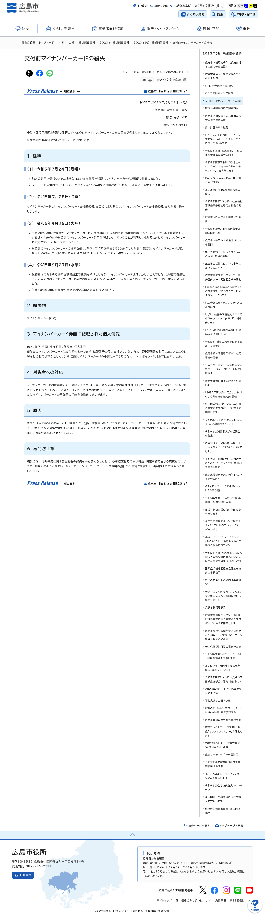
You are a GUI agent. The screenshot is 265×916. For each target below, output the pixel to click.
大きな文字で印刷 (169, 79)
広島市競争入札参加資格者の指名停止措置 (223, 76)
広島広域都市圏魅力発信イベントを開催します (224, 476)
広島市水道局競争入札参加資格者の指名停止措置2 (223, 117)
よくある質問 (195, 14)
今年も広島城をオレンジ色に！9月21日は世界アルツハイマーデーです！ (223, 525)
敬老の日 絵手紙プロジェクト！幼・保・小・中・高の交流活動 (223, 710)
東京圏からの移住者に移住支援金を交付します (223, 799)
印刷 (144, 80)
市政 (61, 42)
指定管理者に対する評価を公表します (223, 382)
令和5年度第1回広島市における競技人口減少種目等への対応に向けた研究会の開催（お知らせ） (223, 556)
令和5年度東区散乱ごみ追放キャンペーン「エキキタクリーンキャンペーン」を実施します (223, 166)
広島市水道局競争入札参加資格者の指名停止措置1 (223, 64)
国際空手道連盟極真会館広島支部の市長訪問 (223, 570)
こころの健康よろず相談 (219, 93)
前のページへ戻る (199, 825)
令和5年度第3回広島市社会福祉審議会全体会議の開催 (224, 500)
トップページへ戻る (231, 825)
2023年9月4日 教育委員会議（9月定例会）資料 (222, 745)
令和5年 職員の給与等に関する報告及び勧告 (223, 343)
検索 (220, 14)
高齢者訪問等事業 (215, 607)
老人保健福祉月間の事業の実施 (223, 646)
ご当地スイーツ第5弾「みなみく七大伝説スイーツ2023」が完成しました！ (223, 447)
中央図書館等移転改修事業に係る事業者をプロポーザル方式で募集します (223, 408)
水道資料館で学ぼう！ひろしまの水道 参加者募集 (223, 254)
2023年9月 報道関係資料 (151, 42)
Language (161, 6)
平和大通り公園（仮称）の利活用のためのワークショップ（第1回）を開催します (223, 463)
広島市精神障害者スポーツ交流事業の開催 (223, 355)
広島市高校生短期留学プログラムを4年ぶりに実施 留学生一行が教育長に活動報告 (223, 635)
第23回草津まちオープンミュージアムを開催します (223, 776)
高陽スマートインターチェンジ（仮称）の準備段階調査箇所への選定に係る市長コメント (223, 541)
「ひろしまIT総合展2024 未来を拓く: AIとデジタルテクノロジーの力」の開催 (222, 139)
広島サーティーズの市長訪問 (221, 754)
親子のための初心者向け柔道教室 (223, 582)
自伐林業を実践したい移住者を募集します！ (223, 511)
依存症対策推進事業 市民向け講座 (222, 810)
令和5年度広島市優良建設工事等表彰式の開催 (222, 764)
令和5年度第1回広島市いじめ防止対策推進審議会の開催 (223, 152)
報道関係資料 (87, 42)
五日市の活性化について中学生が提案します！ (223, 265)
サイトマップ (164, 900)
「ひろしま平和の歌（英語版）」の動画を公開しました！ (223, 332)
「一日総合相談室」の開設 (219, 85)
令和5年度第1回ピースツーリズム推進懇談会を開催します (223, 656)
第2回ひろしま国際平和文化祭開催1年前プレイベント (222, 667)
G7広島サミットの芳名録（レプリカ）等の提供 (222, 488)
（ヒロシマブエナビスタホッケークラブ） (223, 291)
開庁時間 (153, 852)
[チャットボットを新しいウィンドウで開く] (254, 912)
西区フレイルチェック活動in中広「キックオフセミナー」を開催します (223, 731)
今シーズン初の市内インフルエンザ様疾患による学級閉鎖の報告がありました (223, 596)
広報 (71, 42)
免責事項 (220, 900)
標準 (211, 5)
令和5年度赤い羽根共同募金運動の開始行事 (222, 230)
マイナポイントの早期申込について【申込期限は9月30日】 (223, 422)
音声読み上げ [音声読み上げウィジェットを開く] (182, 5)
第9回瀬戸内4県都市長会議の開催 (222, 191)
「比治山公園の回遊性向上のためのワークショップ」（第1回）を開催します (224, 318)
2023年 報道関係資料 (114, 42)
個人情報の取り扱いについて (193, 900)
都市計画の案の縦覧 (216, 127)
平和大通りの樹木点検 (218, 700)
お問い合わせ (246, 14)
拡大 (219, 5)
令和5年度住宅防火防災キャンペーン (224, 787)
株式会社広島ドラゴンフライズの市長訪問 (223, 304)
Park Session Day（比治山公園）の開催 (223, 180)
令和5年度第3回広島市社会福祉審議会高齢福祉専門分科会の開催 (224, 205)
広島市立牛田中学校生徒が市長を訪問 (223, 242)
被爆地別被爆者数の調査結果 (222, 108)
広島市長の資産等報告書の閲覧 (223, 719)
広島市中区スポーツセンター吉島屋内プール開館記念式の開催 (223, 277)
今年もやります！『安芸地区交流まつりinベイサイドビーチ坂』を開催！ (223, 369)
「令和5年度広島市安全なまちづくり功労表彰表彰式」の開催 (223, 394)
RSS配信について (241, 900)
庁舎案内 (25, 875)
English (142, 5)
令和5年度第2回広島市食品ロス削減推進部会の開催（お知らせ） (223, 679)
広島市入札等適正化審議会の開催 (223, 219)
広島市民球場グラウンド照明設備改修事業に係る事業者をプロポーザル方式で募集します (223, 619)
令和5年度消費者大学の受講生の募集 (222, 433)
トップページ (46, 42)
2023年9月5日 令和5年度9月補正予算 (223, 691)
